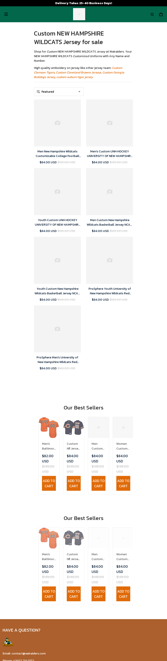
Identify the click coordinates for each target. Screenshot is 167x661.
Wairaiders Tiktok (15, 599)
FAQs (6, 569)
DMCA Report (73, 641)
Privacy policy (12, 499)
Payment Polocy (14, 526)
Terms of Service (14, 506)
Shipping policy (13, 513)
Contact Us (10, 556)
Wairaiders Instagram (17, 614)
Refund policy (12, 520)
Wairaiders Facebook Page (21, 606)
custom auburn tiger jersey (74, 77)
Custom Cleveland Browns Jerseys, (79, 72)
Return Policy (12, 563)
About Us (9, 549)
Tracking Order (13, 576)
